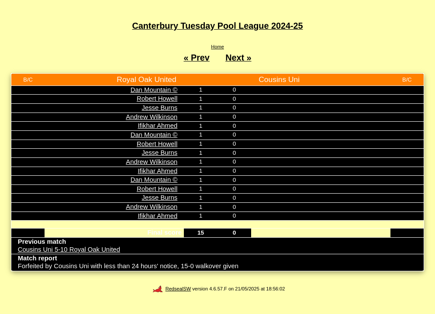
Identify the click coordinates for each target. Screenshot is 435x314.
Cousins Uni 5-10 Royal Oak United (69, 249)
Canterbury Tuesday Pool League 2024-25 (217, 26)
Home (217, 46)
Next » (238, 57)
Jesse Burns (160, 107)
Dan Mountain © (154, 89)
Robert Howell (157, 98)
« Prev (196, 57)
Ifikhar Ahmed (157, 125)
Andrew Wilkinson (151, 116)
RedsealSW (171, 288)
